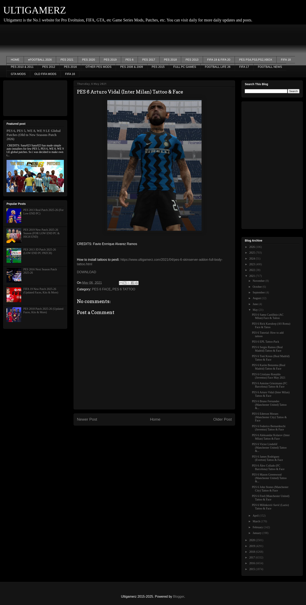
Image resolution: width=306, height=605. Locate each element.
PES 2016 (70, 66)
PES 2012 (48, 66)
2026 (252, 246)
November (259, 280)
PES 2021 (66, 59)
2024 (252, 258)
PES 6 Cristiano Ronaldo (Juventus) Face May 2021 (268, 376)
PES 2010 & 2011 (22, 66)
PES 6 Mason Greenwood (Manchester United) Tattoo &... (269, 478)
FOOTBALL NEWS (270, 66)
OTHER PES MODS (98, 66)
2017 (252, 557)
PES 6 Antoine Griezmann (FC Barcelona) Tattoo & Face (269, 385)
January (257, 533)
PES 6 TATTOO (123, 289)
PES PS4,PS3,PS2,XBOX (255, 59)
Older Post (222, 419)
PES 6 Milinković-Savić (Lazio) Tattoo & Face (270, 507)
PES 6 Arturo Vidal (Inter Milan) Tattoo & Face (270, 394)
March (257, 521)
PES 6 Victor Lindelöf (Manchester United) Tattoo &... (269, 448)
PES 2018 (170, 59)
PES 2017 (148, 59)
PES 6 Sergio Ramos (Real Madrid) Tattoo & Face (267, 349)
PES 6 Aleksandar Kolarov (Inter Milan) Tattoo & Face (271, 437)
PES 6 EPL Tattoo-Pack (265, 341)
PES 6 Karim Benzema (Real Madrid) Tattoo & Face (268, 367)
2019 (252, 546)
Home (155, 419)
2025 (252, 252)
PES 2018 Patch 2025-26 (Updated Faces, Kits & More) (43, 310)
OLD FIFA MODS (45, 74)
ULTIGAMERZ (34, 10)
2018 (252, 551)
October (258, 286)
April (256, 515)
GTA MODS (18, 74)
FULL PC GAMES (184, 66)
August (257, 298)
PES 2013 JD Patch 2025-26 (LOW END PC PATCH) (39, 251)
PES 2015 (158, 66)
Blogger (178, 596)
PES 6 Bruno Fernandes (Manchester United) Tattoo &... (269, 405)
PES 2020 (88, 59)
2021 (252, 275)
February (258, 527)
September (259, 292)
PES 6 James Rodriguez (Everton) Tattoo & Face (267, 458)
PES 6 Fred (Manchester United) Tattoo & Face (270, 498)
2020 (252, 540)
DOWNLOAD (86, 272)
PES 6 (129, 59)
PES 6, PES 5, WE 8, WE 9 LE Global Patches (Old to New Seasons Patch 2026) (34, 135)
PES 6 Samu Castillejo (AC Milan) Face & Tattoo (268, 316)
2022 (252, 270)
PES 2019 (110, 59)
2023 (252, 264)
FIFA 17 (244, 66)
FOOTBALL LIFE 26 (218, 66)
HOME (15, 59)
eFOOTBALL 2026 (40, 59)
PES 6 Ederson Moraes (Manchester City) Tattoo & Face (269, 417)
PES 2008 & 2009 (131, 66)
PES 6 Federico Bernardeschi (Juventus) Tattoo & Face (268, 428)
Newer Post (87, 419)
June (255, 304)
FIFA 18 (286, 59)
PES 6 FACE (101, 289)
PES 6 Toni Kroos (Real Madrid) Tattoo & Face (270, 358)
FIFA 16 (70, 74)
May (255, 309)
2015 (252, 569)
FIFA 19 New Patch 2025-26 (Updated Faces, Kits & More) (40, 290)
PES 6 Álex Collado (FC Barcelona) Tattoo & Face (268, 467)
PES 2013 (191, 59)
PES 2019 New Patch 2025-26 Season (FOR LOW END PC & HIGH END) (41, 233)
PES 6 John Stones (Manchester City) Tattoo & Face (270, 489)
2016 (252, 563)
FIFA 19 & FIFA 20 (219, 59)
